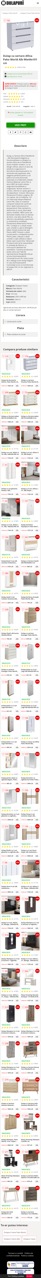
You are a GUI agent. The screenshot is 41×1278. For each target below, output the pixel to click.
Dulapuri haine (29, 1239)
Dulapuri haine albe (12, 1239)
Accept (29, 1276)
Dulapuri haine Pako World (30, 13)
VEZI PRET (20, 125)
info (17, 386)
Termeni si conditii (15, 1253)
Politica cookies (27, 1255)
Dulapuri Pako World (10, 13)
